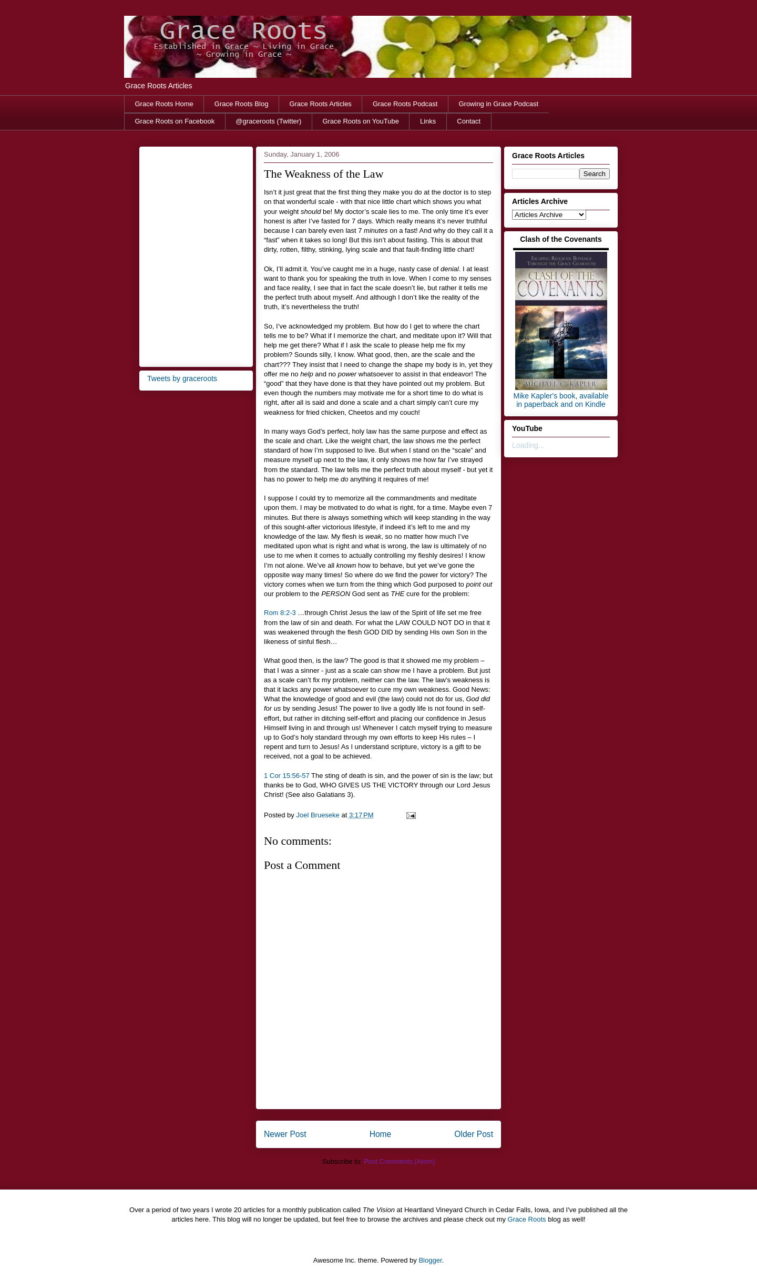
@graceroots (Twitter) (268, 121)
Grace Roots (527, 1219)
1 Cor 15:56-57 (287, 776)
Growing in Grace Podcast (498, 104)
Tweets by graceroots (182, 378)
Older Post (473, 1134)
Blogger (430, 1260)
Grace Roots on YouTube (360, 121)
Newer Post (285, 1134)
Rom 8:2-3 (280, 613)
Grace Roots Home (164, 104)
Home (381, 1134)
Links (428, 121)
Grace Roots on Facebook (175, 121)
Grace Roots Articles (320, 104)
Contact (468, 121)
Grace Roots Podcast (405, 104)
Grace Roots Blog (241, 104)
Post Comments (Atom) (399, 1161)
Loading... (528, 445)
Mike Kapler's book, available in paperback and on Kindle (561, 400)
